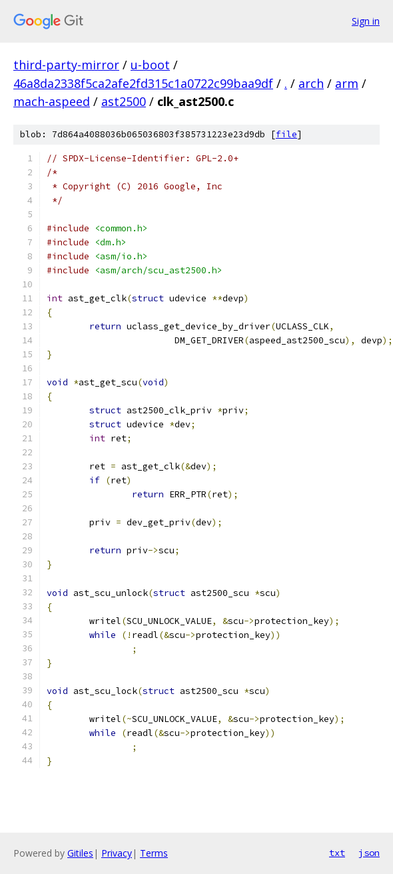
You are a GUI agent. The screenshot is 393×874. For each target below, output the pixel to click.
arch (311, 83)
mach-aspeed (51, 101)
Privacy (116, 853)
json (369, 853)
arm (346, 83)
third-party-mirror (66, 65)
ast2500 (123, 101)
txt (337, 853)
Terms (154, 853)
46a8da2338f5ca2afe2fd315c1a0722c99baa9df (143, 83)
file (286, 134)
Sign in (366, 21)
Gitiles (80, 853)
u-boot (150, 65)
